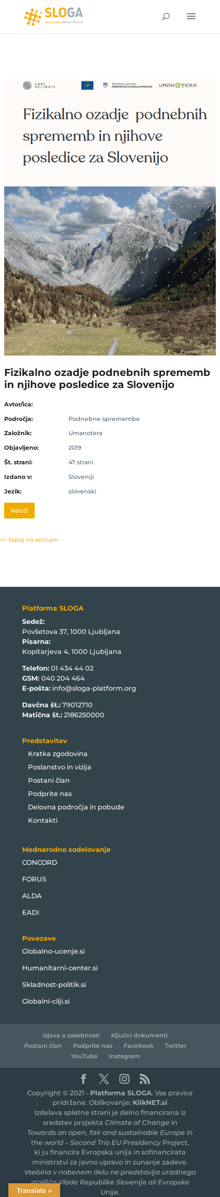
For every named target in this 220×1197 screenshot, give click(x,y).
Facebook (139, 1045)
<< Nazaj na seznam (29, 539)
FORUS (34, 879)
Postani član (49, 780)
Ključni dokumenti (139, 1035)
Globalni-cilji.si (46, 1001)
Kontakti (43, 820)
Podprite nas (50, 794)
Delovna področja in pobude (76, 807)
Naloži (19, 510)
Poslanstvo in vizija (59, 767)
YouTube (84, 1056)
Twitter (176, 1045)
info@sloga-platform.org (94, 688)
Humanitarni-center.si (60, 968)
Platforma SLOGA (121, 1093)
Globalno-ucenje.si (53, 951)
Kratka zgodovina (58, 754)
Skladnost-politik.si (54, 985)
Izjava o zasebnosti (71, 1035)
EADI (30, 913)
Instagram (124, 1056)
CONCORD (39, 862)
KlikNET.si (150, 1103)
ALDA (32, 896)
